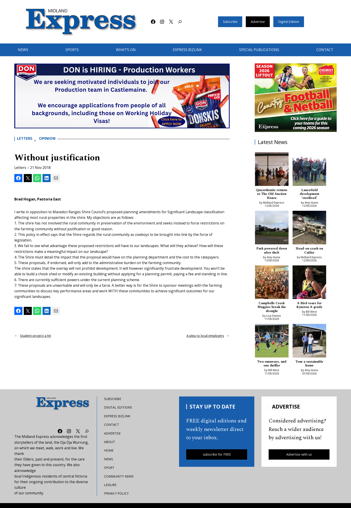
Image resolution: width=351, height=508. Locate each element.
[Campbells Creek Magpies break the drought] (272, 284)
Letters (26, 139)
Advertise (257, 21)
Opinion (51, 139)
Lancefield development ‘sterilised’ (309, 194)
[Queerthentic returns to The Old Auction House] (272, 169)
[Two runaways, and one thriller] (272, 344)
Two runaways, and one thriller (272, 367)
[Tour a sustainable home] (309, 344)
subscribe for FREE (216, 458)
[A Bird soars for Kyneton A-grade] (309, 284)
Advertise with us (299, 458)
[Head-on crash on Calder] (309, 229)
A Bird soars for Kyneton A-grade (309, 307)
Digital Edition (290, 21)
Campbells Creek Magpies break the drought (271, 309)
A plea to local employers (203, 335)
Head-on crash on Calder (309, 252)
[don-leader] (122, 95)
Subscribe (228, 21)
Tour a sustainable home (309, 367)
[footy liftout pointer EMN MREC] (296, 97)
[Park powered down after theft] (272, 229)
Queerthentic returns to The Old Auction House (271, 194)
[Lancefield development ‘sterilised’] (309, 169)
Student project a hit (37, 335)
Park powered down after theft (271, 252)
